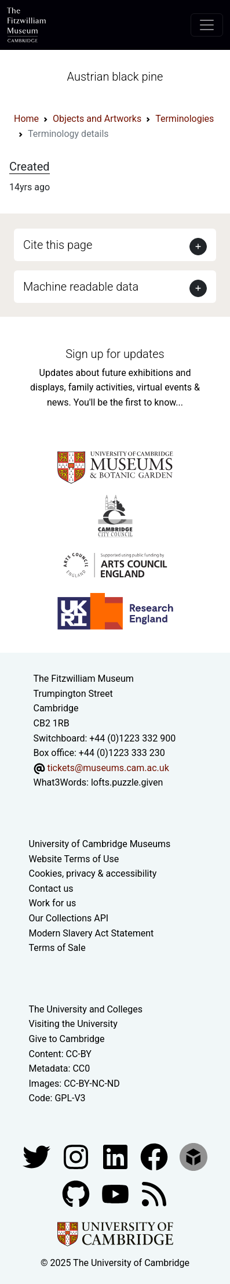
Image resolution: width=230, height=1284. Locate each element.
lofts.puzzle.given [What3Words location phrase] (127, 782)
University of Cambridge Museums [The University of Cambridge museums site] (100, 843)
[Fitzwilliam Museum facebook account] (116, 1156)
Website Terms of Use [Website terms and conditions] (74, 859)
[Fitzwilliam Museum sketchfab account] (193, 1156)
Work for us (52, 903)
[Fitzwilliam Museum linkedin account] (155, 1156)
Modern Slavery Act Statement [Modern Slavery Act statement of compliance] (91, 933)
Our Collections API (69, 918)
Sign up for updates (114, 354)
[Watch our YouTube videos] (116, 1193)
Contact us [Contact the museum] (51, 888)
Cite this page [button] (57, 245)
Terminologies (184, 118)
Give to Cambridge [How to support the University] (67, 1038)
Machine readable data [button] (80, 287)
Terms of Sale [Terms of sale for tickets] (57, 947)
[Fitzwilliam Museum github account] (77, 1193)
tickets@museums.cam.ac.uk (108, 767)
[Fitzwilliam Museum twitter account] (37, 1156)
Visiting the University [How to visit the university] (73, 1023)
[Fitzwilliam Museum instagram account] (77, 1156)
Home (26, 118)
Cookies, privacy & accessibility (93, 873)
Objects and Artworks (97, 118)
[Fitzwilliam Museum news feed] (154, 1193)
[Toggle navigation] (207, 25)
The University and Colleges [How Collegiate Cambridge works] (86, 1009)
